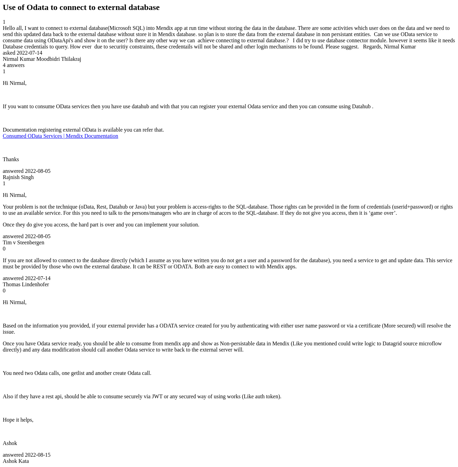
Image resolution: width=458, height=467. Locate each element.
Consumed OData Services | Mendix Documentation (60, 136)
